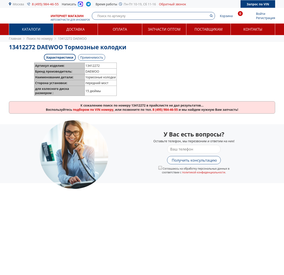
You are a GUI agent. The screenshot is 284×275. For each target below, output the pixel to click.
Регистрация (265, 18)
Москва (18, 4)
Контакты (252, 29)
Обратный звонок (172, 4)
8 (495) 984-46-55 (45, 4)
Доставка (75, 29)
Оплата (120, 29)
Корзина (226, 16)
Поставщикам (209, 29)
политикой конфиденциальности (203, 172)
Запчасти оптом (164, 29)
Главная (15, 38)
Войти (260, 14)
